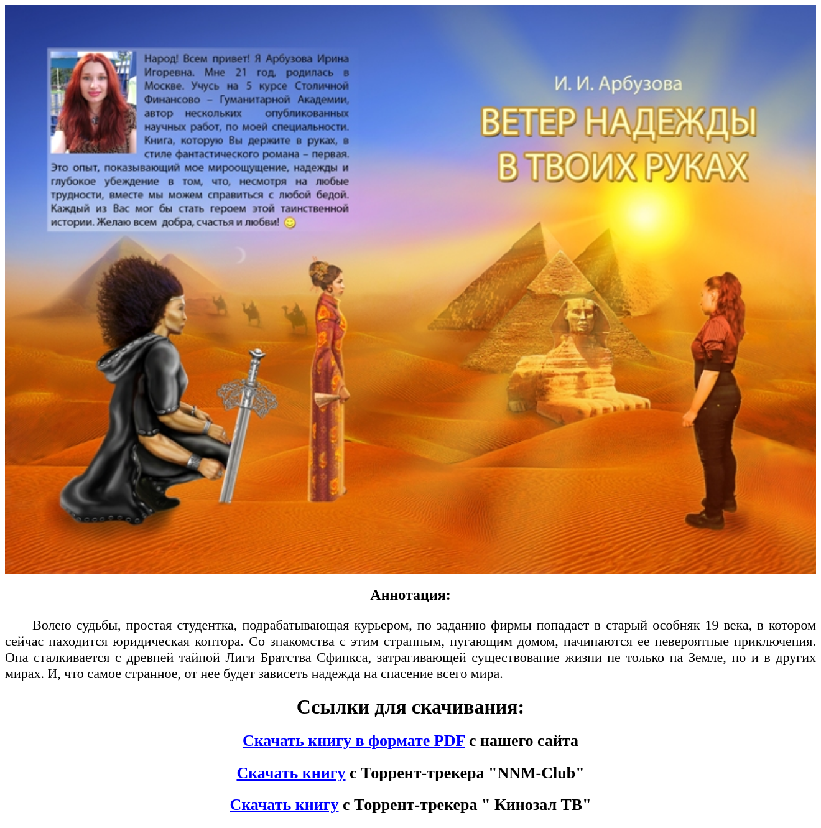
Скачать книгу (290, 773)
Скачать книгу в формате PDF (354, 741)
